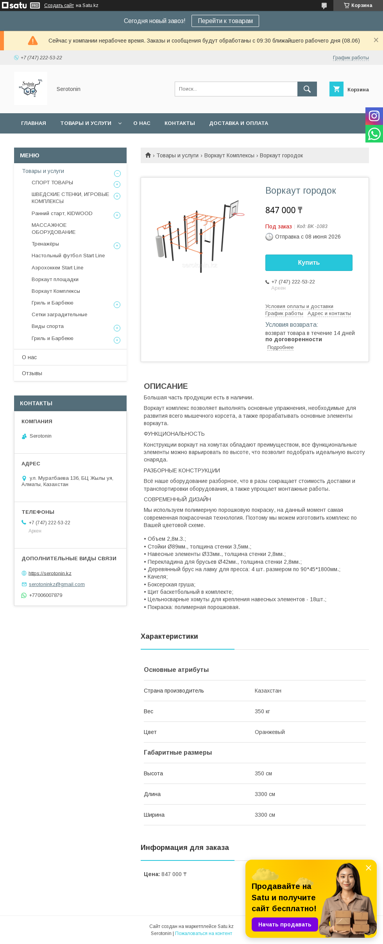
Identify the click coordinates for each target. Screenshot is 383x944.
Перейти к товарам (225, 21)
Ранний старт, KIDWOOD (62, 213)
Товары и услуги (85, 123)
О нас (141, 123)
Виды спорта (48, 326)
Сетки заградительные (59, 314)
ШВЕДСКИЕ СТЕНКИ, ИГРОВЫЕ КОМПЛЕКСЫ (70, 197)
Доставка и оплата (238, 123)
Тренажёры (45, 244)
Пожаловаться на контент (203, 933)
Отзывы (32, 373)
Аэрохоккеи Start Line (57, 268)
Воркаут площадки (55, 279)
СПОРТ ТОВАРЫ (52, 182)
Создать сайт (59, 5)
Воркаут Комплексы (229, 155)
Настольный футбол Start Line (68, 255)
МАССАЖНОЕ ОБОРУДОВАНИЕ (53, 228)
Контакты (180, 123)
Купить (309, 262)
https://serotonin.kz (50, 573)
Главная (33, 123)
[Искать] (307, 89)
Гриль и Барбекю (52, 303)
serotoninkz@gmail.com (57, 584)
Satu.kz (226, 926)
